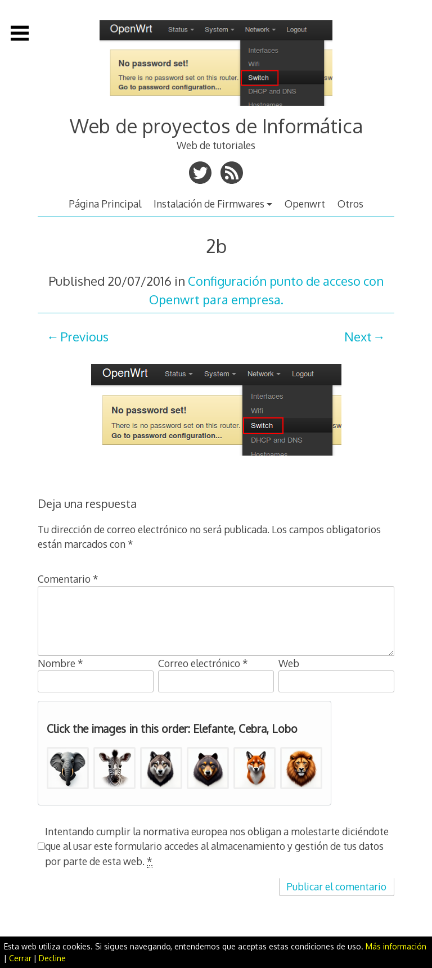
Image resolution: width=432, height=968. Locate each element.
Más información (396, 946)
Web (288, 663)
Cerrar (20, 958)
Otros (350, 203)
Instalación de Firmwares (209, 203)
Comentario (68, 579)
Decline (52, 958)
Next (358, 336)
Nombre (60, 663)
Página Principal (105, 203)
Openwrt (305, 203)
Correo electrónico (203, 663)
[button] (68, 768)
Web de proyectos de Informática (216, 126)
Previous (84, 336)
